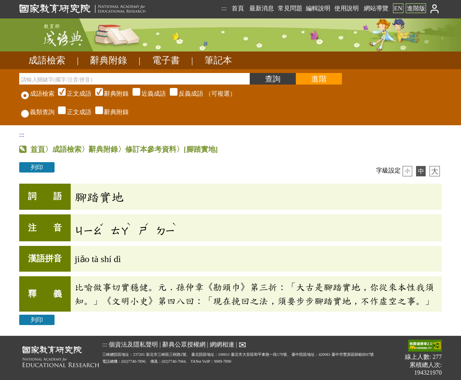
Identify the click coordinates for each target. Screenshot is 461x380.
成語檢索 (46, 60)
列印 (37, 167)
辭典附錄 (108, 60)
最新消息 (261, 8)
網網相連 (222, 344)
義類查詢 (38, 112)
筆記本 (218, 60)
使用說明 (346, 8)
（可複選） (146, 93)
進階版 (416, 8)
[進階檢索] (319, 79)
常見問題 (290, 8)
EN (398, 8)
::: (223, 8)
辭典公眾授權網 (184, 344)
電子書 (166, 60)
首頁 (238, 8)
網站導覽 (376, 8)
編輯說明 (318, 8)
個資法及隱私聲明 (133, 344)
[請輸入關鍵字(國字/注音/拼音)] (134, 79)
